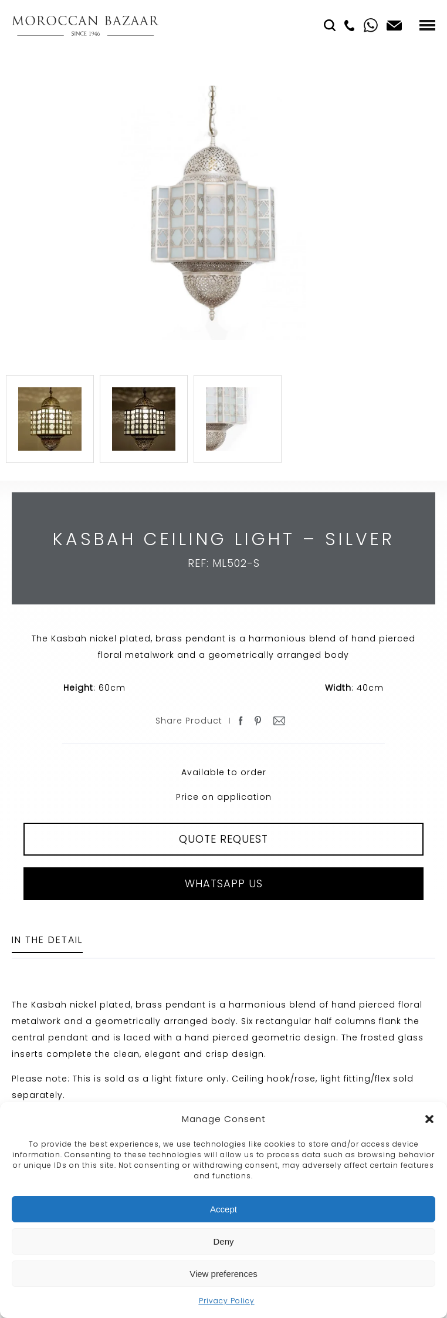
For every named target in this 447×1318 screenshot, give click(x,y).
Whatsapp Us (224, 883)
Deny (223, 1241)
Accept (223, 1209)
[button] (429, 1119)
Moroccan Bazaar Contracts (85, 25)
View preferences (223, 1274)
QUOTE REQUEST (223, 839)
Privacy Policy (227, 1301)
